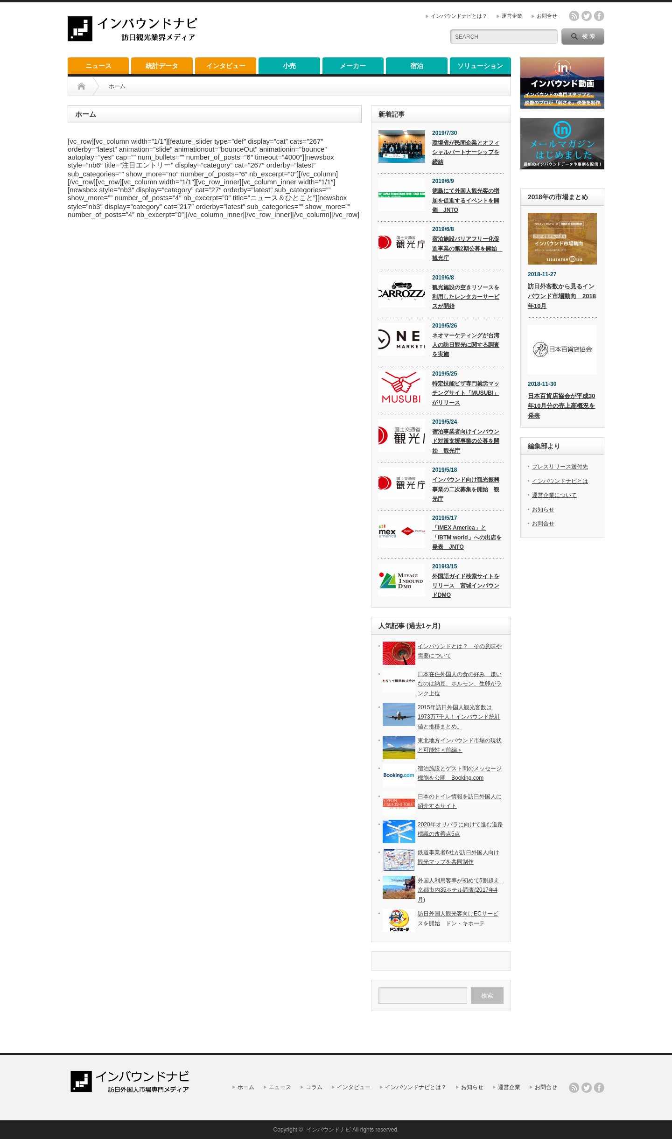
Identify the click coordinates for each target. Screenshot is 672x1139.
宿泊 (416, 66)
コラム (314, 1087)
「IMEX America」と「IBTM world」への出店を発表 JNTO (467, 537)
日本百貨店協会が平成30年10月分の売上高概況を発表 (561, 405)
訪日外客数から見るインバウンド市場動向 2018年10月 (562, 296)
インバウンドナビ (328, 1129)
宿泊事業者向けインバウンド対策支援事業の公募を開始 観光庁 (465, 441)
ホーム (246, 1087)
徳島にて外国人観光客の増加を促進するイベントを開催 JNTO (465, 200)
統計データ (162, 66)
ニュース (98, 66)
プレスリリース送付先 (560, 466)
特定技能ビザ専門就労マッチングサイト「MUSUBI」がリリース (465, 393)
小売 (289, 66)
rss (574, 16)
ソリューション (480, 66)
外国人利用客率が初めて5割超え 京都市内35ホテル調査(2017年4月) (461, 890)
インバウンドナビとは (560, 481)
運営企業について (554, 495)
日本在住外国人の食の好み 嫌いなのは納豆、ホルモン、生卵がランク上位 (460, 684)
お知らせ (543, 509)
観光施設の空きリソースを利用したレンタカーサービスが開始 (465, 297)
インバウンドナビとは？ (459, 16)
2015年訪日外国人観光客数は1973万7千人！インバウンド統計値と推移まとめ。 (459, 717)
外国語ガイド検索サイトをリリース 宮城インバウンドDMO (465, 586)
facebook (599, 16)
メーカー (353, 66)
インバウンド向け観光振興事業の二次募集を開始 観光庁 (465, 489)
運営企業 (512, 16)
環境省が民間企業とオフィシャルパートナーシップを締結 (465, 152)
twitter (586, 16)
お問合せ (547, 16)
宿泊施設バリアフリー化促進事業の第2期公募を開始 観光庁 (467, 248)
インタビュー (225, 66)
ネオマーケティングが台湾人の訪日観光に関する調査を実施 (465, 345)
